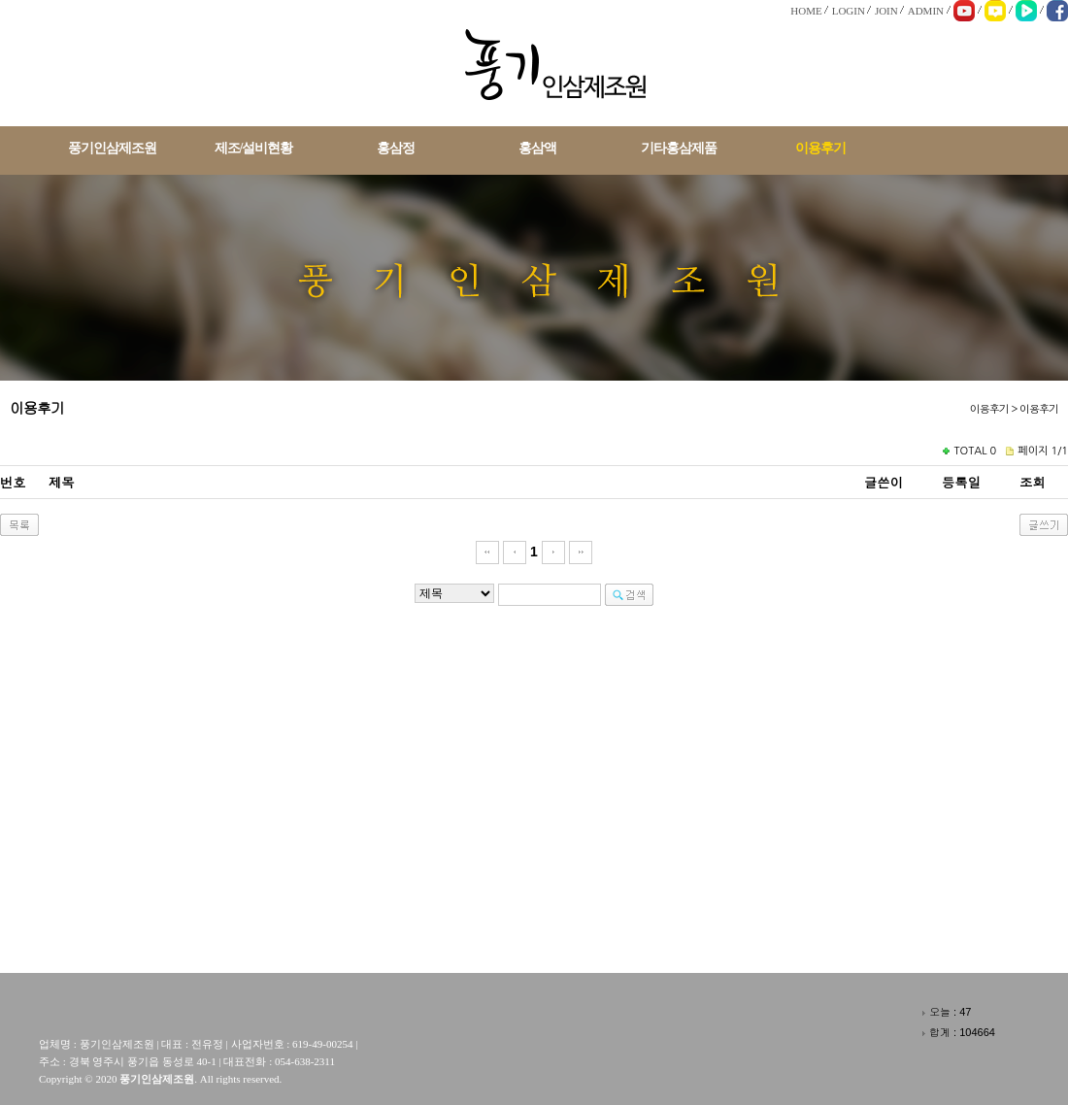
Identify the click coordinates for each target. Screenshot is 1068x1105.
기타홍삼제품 (679, 148)
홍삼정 (396, 148)
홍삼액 (537, 148)
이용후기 (820, 148)
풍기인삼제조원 (112, 148)
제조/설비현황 (254, 148)
